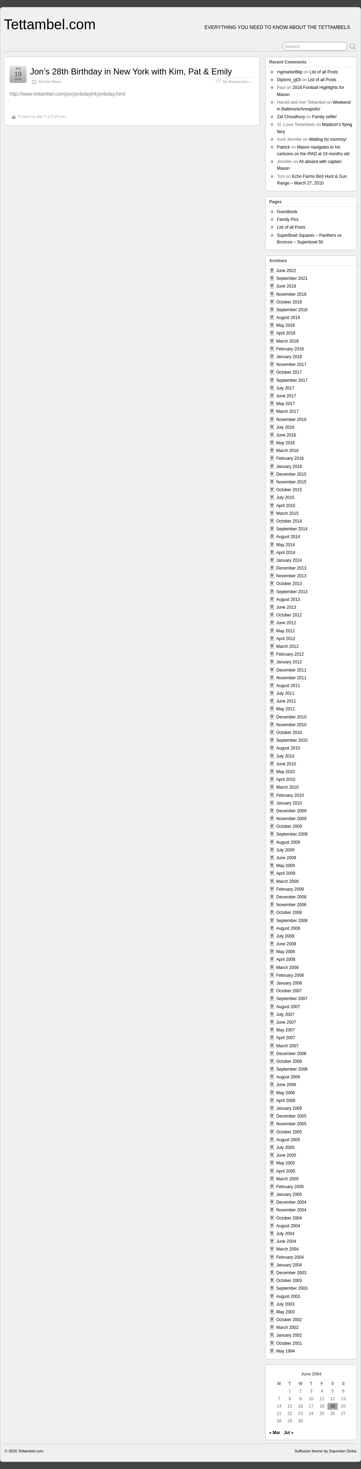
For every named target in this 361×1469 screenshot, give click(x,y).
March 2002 (287, 1327)
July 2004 (285, 1233)
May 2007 (285, 1030)
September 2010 (292, 740)
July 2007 (285, 1014)
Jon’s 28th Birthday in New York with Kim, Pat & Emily (131, 71)
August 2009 (288, 842)
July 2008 (285, 936)
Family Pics (287, 219)
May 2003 (285, 1312)
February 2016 (290, 458)
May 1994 (285, 1351)
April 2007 (285, 1037)
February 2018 (290, 349)
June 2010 (286, 763)
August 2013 (288, 599)
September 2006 (292, 1069)
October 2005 (289, 1132)
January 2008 (289, 983)
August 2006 (288, 1076)
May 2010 (285, 771)
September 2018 (292, 309)
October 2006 (289, 1061)
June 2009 (286, 857)
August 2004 (288, 1225)
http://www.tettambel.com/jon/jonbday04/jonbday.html (67, 94)
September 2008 (292, 920)
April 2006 (285, 1100)
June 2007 (286, 1022)
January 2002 (289, 1335)
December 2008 (291, 897)
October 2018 (289, 302)
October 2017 (289, 372)
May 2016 (285, 442)
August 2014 (288, 536)
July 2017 (285, 388)
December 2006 (291, 1053)
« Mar (274, 1432)
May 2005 (285, 1163)
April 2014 (285, 552)
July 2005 (285, 1147)
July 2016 (285, 427)
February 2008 (290, 975)
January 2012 (289, 662)
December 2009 (291, 810)
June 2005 (286, 1155)
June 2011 (286, 701)
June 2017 (286, 395)
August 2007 (288, 1006)
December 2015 (291, 474)
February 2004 (290, 1257)
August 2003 (288, 1296)
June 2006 (286, 1084)
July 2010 (285, 756)
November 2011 (291, 677)
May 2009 (285, 865)
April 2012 (285, 638)
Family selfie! (324, 116)
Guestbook (287, 211)
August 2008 (288, 928)
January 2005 (289, 1194)
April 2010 (285, 779)
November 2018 (291, 294)
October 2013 (289, 583)
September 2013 (292, 591)
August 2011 (288, 685)
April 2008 (285, 959)
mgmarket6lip (289, 72)
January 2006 (289, 1108)
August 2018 (288, 317)
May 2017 (285, 403)
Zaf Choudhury (291, 116)
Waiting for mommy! (328, 139)
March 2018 (287, 341)
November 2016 (291, 419)
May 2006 (285, 1092)
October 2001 (289, 1343)
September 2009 (292, 834)
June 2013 (286, 607)
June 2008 (286, 943)
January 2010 (289, 803)
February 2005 (290, 1186)
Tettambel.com (50, 24)
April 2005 (285, 1171)
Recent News (50, 81)
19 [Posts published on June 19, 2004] (332, 1406)
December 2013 (291, 568)
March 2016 (287, 450)
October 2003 (289, 1280)
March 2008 (287, 967)
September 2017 (292, 380)
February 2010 (290, 795)
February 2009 (290, 889)
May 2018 (285, 325)
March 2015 (287, 513)
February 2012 (290, 654)
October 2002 (289, 1319)
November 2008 (291, 904)
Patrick (283, 147)
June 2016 (286, 435)
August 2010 (288, 748)
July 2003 (285, 1304)
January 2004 (289, 1265)
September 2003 (292, 1288)
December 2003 (291, 1272)
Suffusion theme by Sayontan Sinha (325, 1451)
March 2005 (287, 1178)
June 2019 (286, 286)
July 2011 (285, 693)
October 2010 (289, 732)
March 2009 (287, 881)
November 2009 (291, 818)
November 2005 (291, 1123)
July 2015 (285, 497)
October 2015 (289, 489)
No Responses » (237, 81)
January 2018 (289, 356)
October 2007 (289, 990)
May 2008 (285, 951)
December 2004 (291, 1202)
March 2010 (287, 787)
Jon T (41, 116)
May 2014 (285, 544)
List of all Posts (323, 72)
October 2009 (289, 826)
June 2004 (286, 1241)
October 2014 (289, 521)
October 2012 (289, 615)
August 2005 (288, 1139)
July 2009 (285, 850)
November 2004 (291, 1210)
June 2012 (286, 622)
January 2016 (289, 466)
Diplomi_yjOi (289, 79)
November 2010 (291, 724)
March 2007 (287, 1045)
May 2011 (285, 708)
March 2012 (287, 646)
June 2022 (286, 270)
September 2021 (292, 278)
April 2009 (285, 873)
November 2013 (291, 575)
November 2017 (291, 364)
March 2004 (287, 1249)
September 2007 (292, 998)
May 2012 (285, 630)
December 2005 (291, 1116)
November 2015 (291, 482)
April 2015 (285, 505)
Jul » (288, 1432)
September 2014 (292, 528)
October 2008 (289, 912)
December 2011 (291, 670)
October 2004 (289, 1218)
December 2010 (291, 717)
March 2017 (287, 411)
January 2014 (289, 560)
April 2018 (285, 333)
